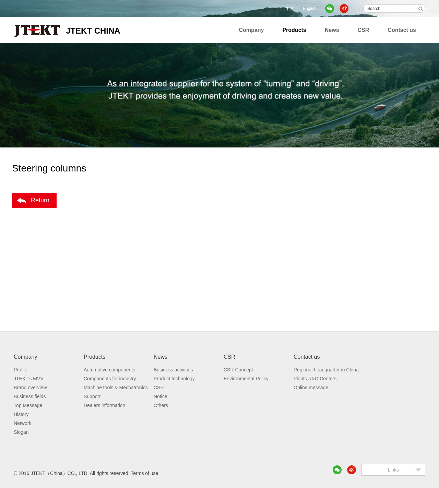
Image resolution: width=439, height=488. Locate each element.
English (309, 8)
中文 (290, 8)
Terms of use (144, 473)
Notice (160, 396)
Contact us (402, 30)
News (332, 30)
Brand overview (30, 387)
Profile (20, 369)
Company (251, 30)
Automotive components (109, 369)
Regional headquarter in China (326, 369)
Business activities (173, 369)
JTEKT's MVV (29, 378)
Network (22, 423)
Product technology (174, 378)
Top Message (28, 405)
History (21, 414)
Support (92, 396)
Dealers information (104, 405)
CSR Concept (238, 369)
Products (294, 30)
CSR (363, 30)
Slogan (21, 432)
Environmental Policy (246, 378)
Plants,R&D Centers (315, 378)
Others (161, 405)
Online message (311, 387)
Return (40, 200)
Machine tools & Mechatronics (116, 387)
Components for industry (110, 378)
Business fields (30, 396)
